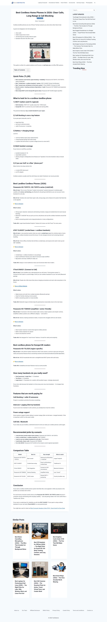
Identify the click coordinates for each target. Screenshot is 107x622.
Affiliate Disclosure (35, 610)
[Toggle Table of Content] (27, 70)
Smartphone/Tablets (54, 2)
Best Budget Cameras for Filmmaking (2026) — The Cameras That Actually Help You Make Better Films (84, 46)
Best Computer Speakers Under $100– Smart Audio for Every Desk (48, 508)
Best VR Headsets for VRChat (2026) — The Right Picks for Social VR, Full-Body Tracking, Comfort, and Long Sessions (39, 548)
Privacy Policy (56, 610)
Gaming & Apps (80, 2)
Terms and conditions (78, 610)
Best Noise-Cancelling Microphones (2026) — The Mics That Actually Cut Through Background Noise (20, 543)
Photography (89, 2)
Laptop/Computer (42, 2)
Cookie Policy (66, 610)
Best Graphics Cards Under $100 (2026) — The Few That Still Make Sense (58, 541)
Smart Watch (64, 2)
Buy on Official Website (21, 286)
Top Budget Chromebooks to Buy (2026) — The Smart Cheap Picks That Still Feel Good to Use (84, 19)
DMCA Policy (46, 610)
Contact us (90, 610)
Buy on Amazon (19, 203)
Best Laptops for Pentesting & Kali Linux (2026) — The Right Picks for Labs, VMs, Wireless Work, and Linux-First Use (21, 587)
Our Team (24, 610)
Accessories (72, 2)
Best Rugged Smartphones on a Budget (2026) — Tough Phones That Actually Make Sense (84, 32)
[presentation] (21, 528)
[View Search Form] (95, 3)
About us (16, 610)
